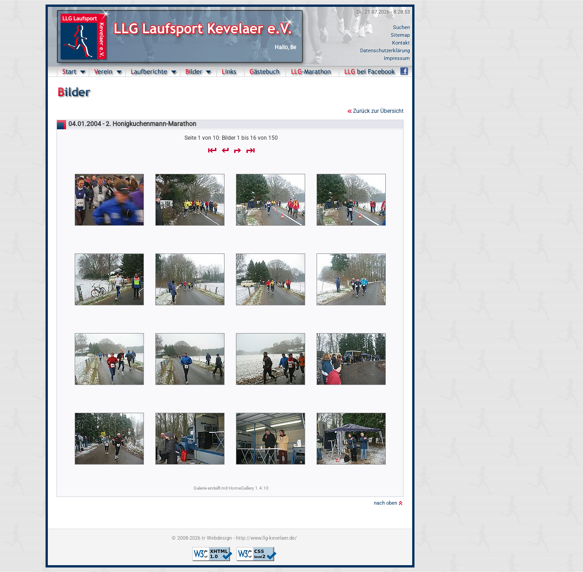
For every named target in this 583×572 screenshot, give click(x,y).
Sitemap (400, 35)
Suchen (401, 27)
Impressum (397, 58)
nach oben (385, 503)
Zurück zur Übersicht (378, 111)
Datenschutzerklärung (385, 51)
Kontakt (401, 43)
